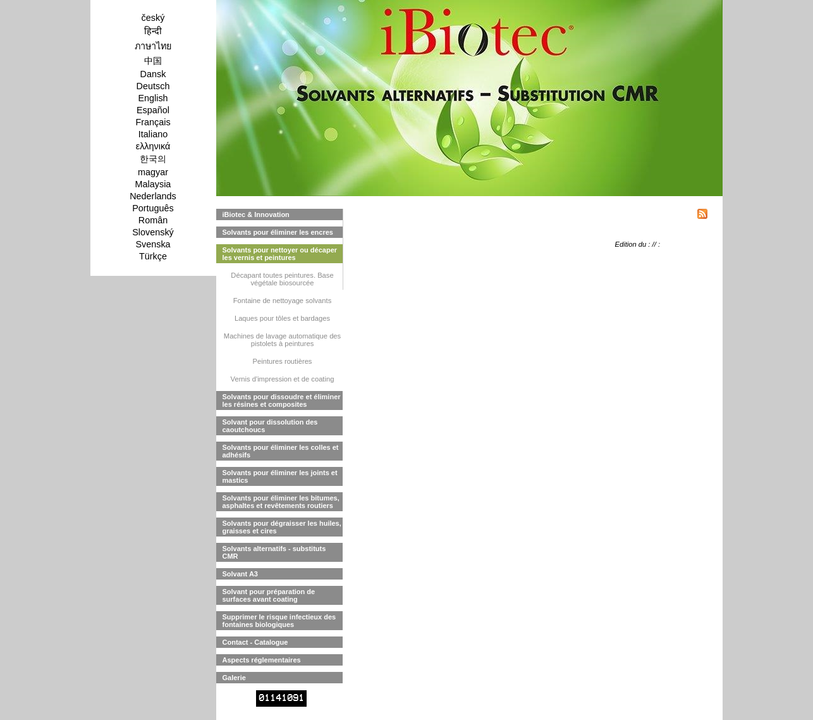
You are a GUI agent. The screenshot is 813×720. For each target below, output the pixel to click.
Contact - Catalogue (255, 642)
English (153, 98)
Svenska (152, 244)
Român (153, 220)
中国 (153, 61)
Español (153, 110)
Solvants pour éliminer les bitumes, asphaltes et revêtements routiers (281, 501)
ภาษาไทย (153, 46)
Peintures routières (282, 361)
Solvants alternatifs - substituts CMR (274, 552)
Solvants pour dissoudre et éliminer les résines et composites (282, 400)
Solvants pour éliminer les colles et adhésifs (281, 451)
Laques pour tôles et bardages (282, 318)
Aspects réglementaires (262, 660)
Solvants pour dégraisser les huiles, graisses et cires (282, 527)
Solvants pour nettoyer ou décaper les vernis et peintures (280, 253)
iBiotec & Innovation (256, 214)
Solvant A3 (240, 574)
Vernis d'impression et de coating (282, 379)
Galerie (234, 677)
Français (152, 122)
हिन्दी (153, 31)
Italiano (153, 134)
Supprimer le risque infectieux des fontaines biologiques (279, 620)
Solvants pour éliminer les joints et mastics (280, 476)
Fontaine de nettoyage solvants (282, 300)
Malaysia (153, 184)
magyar (153, 172)
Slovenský (153, 232)
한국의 (153, 159)
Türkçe (153, 256)
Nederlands (153, 196)
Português (153, 208)
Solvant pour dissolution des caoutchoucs (270, 425)
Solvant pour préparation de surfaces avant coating (269, 595)
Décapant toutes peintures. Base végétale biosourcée (282, 279)
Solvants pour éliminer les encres (278, 232)
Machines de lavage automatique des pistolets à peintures (282, 339)
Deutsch (153, 86)
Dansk (153, 74)
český (153, 18)
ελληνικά (153, 146)
